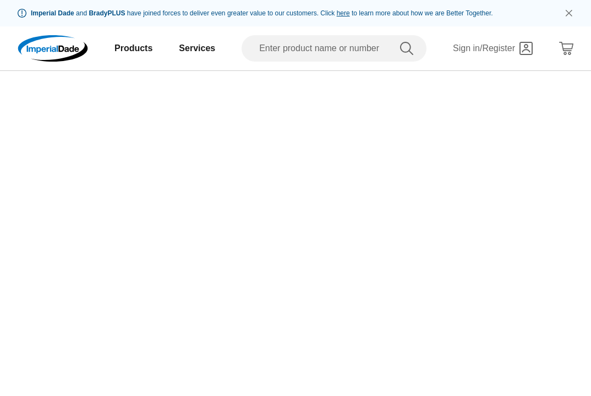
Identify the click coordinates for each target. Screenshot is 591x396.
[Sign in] (493, 48)
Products (133, 48)
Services (197, 48)
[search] (408, 48)
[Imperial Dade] (53, 48)
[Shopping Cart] (566, 48)
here (343, 13)
